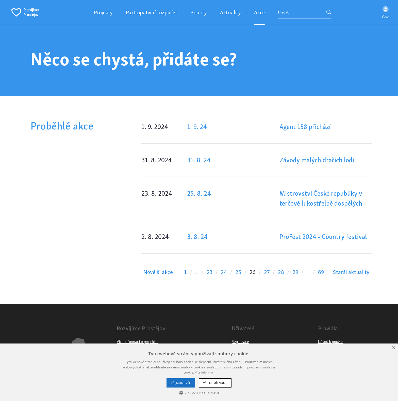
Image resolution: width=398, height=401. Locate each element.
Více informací (204, 372)
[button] (385, 12)
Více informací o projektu (137, 341)
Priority (198, 12)
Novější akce (158, 272)
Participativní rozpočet (151, 12)
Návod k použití (330, 341)
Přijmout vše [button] (181, 383)
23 (209, 272)
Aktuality (230, 12)
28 (281, 272)
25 (238, 272)
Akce (259, 12)
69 (321, 272)
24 (224, 272)
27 (267, 272)
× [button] (393, 348)
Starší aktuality (351, 272)
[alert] (199, 372)
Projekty (103, 12)
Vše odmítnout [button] (215, 383)
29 (295, 272)
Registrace (240, 341)
